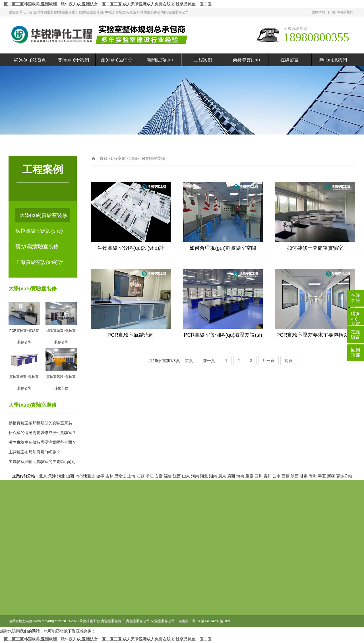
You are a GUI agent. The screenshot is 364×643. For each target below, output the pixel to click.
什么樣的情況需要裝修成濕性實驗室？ (42, 432)
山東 (186, 476)
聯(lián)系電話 (355, 318)
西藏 (285, 476)
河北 (61, 476)
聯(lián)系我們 (342, 12)
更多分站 (344, 476)
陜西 (295, 476)
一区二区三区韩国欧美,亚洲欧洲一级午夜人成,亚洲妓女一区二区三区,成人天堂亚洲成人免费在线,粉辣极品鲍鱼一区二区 (106, 4)
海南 (240, 476)
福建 (168, 476)
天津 (52, 476)
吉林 (109, 476)
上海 (131, 476)
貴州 (268, 476)
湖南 (213, 476)
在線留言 (289, 59)
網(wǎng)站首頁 (30, 59)
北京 (43, 476)
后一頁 (268, 360)
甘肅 (304, 476)
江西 (177, 476)
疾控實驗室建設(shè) (39, 231)
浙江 (150, 476)
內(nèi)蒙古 (85, 476)
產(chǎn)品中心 (116, 59)
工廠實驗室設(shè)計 (39, 262)
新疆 (331, 476)
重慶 (249, 476)
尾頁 (289, 360)
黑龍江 (120, 476)
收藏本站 (318, 12)
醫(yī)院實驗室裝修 (37, 246)
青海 (313, 476)
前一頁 (209, 360)
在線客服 (355, 298)
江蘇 (140, 476)
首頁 (103, 158)
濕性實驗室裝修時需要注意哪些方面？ (42, 442)
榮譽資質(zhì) (246, 59)
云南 (277, 476)
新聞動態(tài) (160, 59)
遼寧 (100, 476)
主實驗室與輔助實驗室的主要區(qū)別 (42, 461)
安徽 (159, 476)
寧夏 (322, 476)
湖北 (204, 476)
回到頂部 (355, 352)
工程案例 (203, 59)
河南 (195, 476)
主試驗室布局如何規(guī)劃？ (35, 452)
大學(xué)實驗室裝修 (43, 215)
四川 (258, 476)
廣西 (231, 476)
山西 (70, 476)
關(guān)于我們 (73, 59)
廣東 (222, 476)
